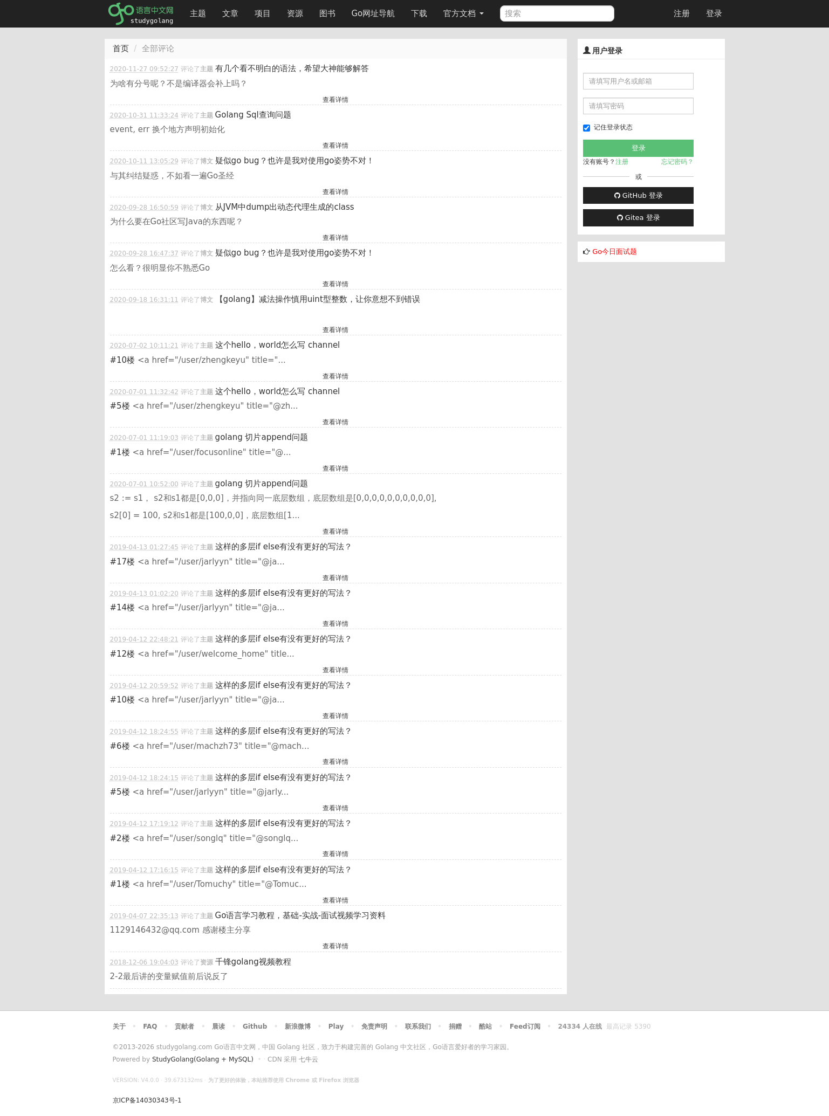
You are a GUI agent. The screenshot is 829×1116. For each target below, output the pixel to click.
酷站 (485, 1026)
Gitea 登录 (638, 217)
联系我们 (418, 1026)
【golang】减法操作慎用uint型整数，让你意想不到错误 (317, 299)
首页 (121, 48)
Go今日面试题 (614, 251)
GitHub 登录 (638, 195)
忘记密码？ (677, 162)
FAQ (150, 1026)
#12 (122, 654)
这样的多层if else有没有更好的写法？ (284, 547)
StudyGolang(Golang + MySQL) (203, 1059)
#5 (120, 406)
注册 (682, 13)
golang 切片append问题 (261, 437)
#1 (120, 452)
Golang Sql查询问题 (253, 115)
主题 (198, 13)
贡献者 (184, 1026)
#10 (122, 360)
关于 (119, 1026)
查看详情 (335, 100)
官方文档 (463, 13)
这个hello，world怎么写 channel (277, 345)
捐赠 (455, 1026)
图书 (327, 13)
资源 (295, 13)
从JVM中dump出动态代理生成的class (284, 207)
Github (255, 1026)
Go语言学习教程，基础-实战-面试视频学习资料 (300, 915)
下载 (419, 13)
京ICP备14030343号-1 (147, 1100)
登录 (714, 13)
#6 (120, 746)
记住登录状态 (608, 127)
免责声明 (374, 1026)
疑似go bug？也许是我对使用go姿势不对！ (295, 161)
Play (336, 1026)
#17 (122, 562)
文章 (230, 13)
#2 (120, 838)
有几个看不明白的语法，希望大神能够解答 (292, 68)
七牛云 (308, 1059)
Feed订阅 (525, 1026)
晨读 (218, 1026)
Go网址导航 (375, 10)
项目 (263, 13)
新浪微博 (298, 1026)
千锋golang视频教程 (253, 962)
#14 (122, 607)
